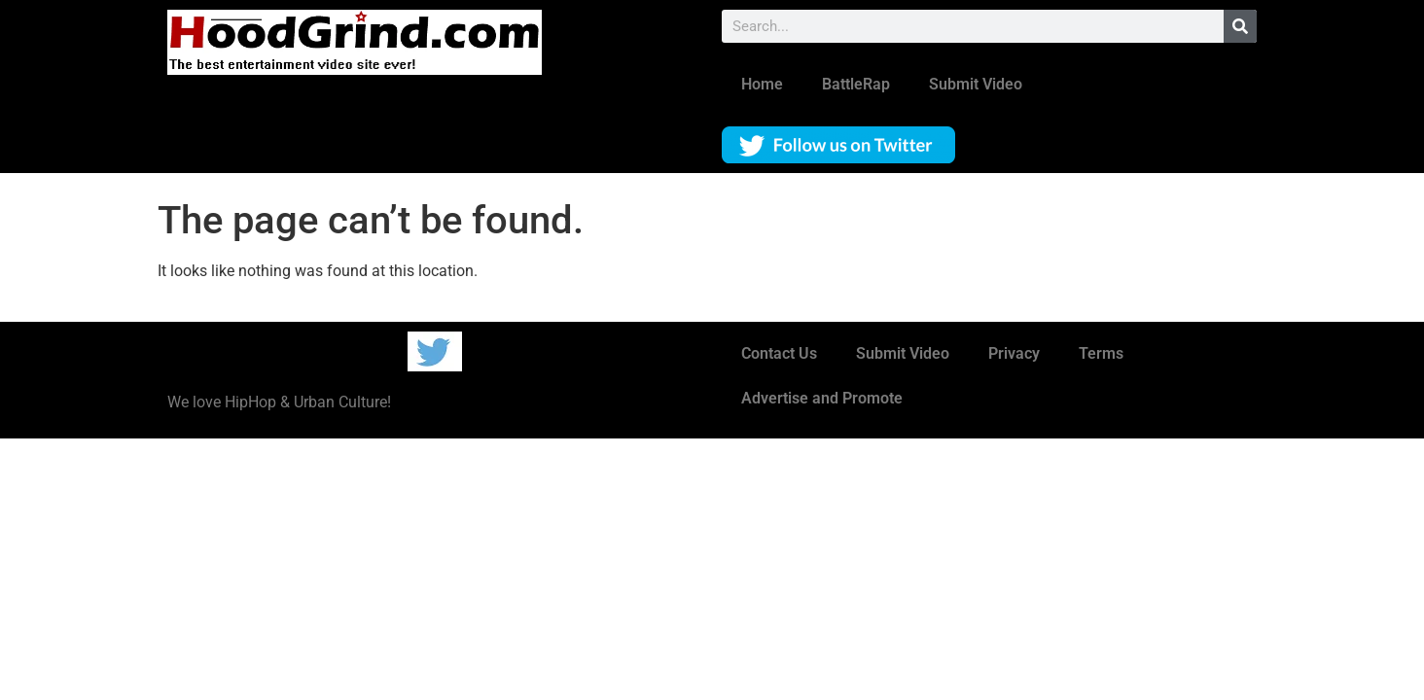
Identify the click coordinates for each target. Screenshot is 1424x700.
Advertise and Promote (822, 398)
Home (762, 84)
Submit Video (975, 84)
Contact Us (779, 353)
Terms (1101, 353)
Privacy (1014, 353)
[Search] (1240, 26)
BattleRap (856, 84)
